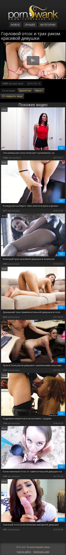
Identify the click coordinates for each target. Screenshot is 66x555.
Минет (39, 90)
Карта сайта (24, 551)
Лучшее (30, 24)
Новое (15, 24)
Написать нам (41, 551)
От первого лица (12, 96)
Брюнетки (25, 90)
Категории (47, 24)
